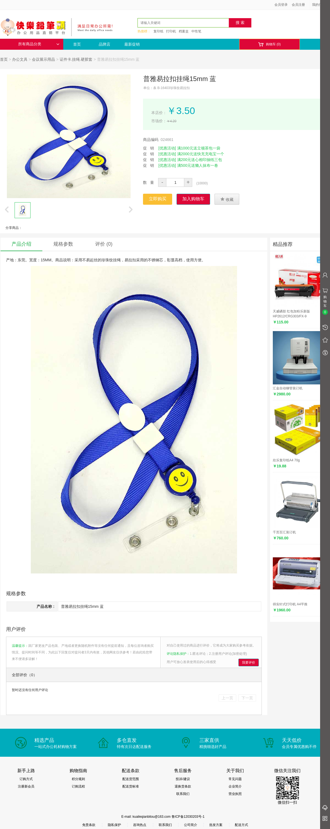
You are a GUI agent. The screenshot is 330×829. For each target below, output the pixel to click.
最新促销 (132, 44)
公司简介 (190, 825)
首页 (77, 44)
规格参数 (63, 244)
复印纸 (158, 31)
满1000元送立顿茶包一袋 (198, 148)
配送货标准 (130, 786)
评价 (103, 244)
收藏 (226, 199)
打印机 (171, 31)
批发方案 (215, 825)
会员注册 (298, 5)
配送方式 (241, 825)
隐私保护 (114, 825)
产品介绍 (21, 244)
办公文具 (20, 59)
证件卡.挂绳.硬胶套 (76, 59)
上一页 (227, 698)
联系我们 (182, 794)
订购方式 (26, 779)
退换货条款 (183, 786)
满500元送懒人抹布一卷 (197, 165)
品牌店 (104, 44)
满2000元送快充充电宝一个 (200, 154)
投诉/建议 (183, 779)
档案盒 (184, 31)
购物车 (269, 44)
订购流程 (78, 786)
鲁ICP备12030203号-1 (188, 817)
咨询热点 (139, 825)
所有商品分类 (38, 44)
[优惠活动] (167, 148)
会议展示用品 (43, 59)
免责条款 (88, 825)
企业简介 (235, 786)
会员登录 (281, 5)
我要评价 (248, 662)
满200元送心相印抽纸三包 (199, 159)
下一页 (247, 698)
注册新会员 (26, 786)
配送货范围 (130, 779)
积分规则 (78, 779)
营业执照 (235, 794)
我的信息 (320, 5)
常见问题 (235, 779)
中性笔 (196, 31)
